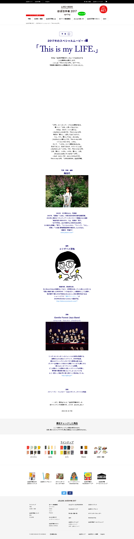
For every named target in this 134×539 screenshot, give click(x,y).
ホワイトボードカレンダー (94, 513)
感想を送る (54, 534)
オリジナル (33, 452)
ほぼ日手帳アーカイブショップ (102, 478)
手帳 (29, 19)
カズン (67, 452)
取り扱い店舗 (87, 1)
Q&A (104, 19)
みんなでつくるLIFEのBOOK (76, 504)
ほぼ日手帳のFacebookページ (88, 478)
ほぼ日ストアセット (46, 477)
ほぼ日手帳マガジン (93, 19)
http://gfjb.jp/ (66, 375)
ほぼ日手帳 (37, 1)
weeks (50, 452)
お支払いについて (73, 524)
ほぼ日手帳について (34, 513)
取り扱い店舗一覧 (73, 513)
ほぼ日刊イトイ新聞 (93, 534)
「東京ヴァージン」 (70, 296)
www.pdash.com (66, 232)
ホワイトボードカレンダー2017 (60, 478)
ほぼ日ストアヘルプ (98, 1)
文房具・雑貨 (38, 19)
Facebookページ (73, 509)
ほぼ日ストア (29, 1)
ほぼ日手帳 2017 (30, 23)
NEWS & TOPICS (53, 525)
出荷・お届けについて (74, 526)
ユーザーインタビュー (54, 519)
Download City (74, 478)
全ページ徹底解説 (65, 19)
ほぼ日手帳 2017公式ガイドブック (32, 478)
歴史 (30, 515)
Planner (83, 452)
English (48, 1)
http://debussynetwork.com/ (66, 301)
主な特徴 (31, 517)
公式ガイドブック (92, 504)
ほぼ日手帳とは (51, 19)
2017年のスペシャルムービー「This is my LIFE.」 (48, 23)
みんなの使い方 (79, 19)
